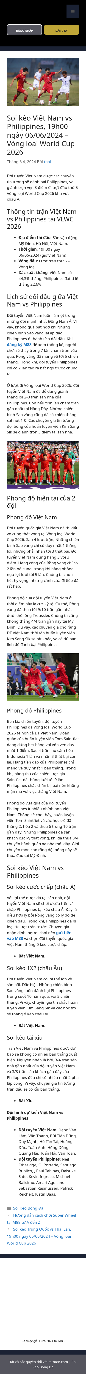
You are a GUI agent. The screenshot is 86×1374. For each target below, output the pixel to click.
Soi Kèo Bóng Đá (28, 1208)
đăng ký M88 (19, 344)
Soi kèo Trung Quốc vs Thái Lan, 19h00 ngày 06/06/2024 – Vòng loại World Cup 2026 (39, 1236)
